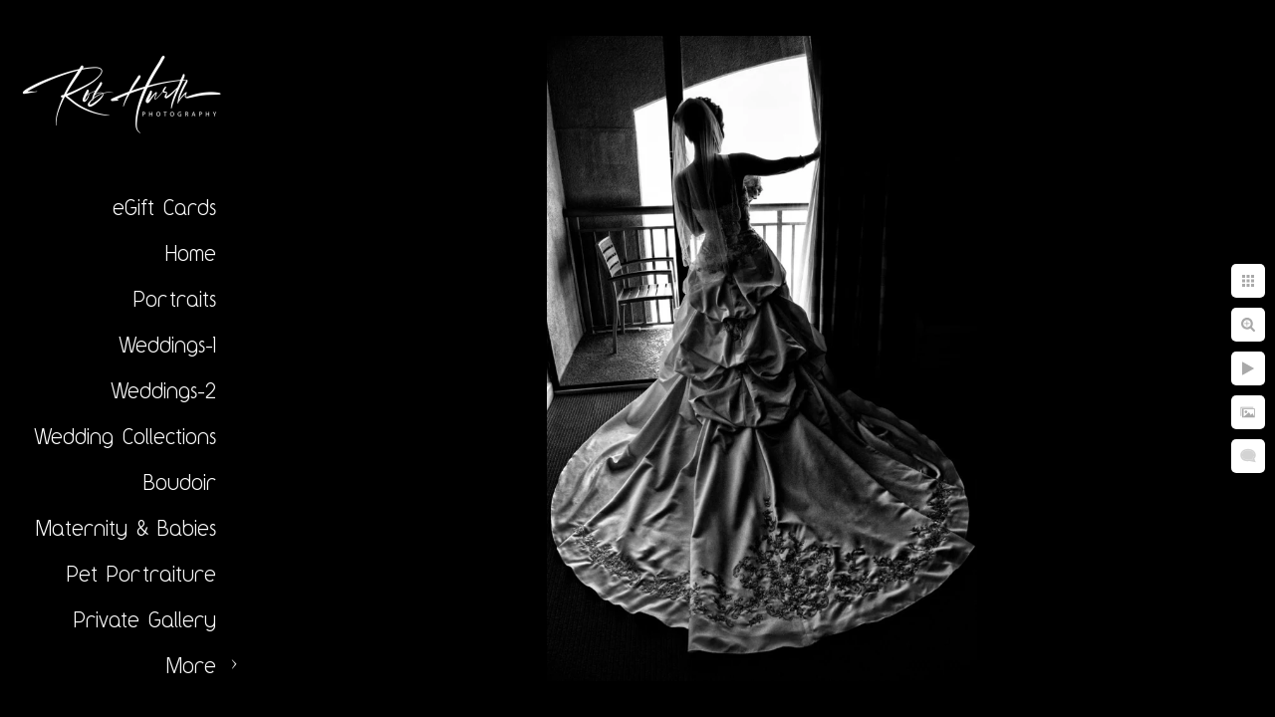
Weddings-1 (167, 345)
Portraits (174, 299)
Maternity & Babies (126, 528)
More (191, 665)
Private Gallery (145, 619)
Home (190, 253)
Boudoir (179, 482)
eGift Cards (164, 207)
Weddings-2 (163, 390)
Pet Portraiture (141, 574)
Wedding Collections (125, 436)
